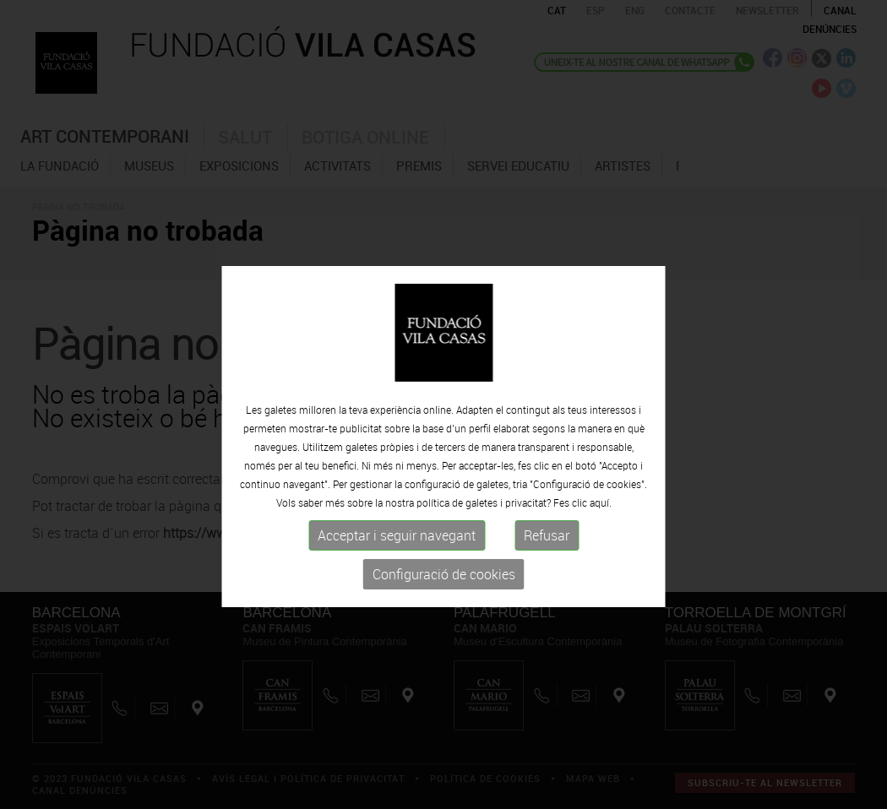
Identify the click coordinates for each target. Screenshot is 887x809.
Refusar (546, 576)
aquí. (601, 544)
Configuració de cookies (444, 615)
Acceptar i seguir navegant (397, 576)
